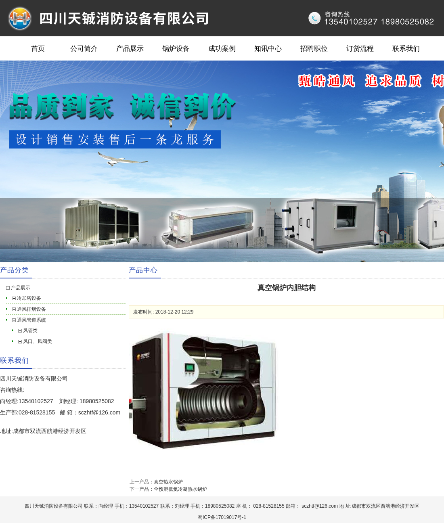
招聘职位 (314, 48)
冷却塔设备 (29, 298)
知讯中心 (268, 48)
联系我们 (406, 48)
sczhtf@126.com (99, 412)
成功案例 (222, 48)
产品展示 (130, 48)
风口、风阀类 (37, 341)
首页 (38, 48)
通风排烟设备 (31, 309)
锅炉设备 (176, 48)
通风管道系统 (31, 320)
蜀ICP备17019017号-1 (222, 517)
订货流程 (360, 48)
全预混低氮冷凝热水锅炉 (180, 489)
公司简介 (84, 48)
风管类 (30, 330)
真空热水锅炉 (168, 482)
